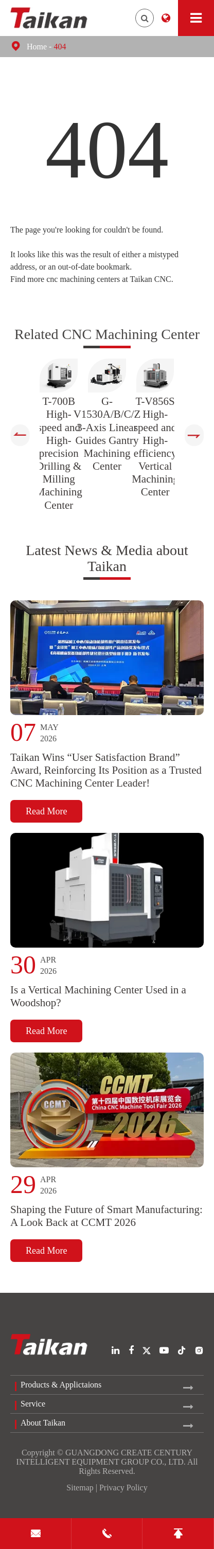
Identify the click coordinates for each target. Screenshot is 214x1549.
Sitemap (79, 1487)
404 (59, 46)
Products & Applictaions (61, 1384)
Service (33, 1403)
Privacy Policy (123, 1487)
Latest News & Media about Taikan (107, 560)
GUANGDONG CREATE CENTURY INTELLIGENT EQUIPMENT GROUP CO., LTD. (104, 1457)
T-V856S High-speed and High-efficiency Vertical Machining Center (155, 446)
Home (37, 46)
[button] (19, 435)
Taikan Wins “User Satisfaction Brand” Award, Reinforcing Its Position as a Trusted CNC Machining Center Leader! (106, 773)
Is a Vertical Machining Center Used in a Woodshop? (98, 1000)
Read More (46, 814)
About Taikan (43, 1422)
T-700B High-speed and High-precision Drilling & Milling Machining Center (58, 453)
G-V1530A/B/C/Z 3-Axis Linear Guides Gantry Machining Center (107, 433)
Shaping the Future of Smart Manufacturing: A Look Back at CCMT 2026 (106, 1222)
